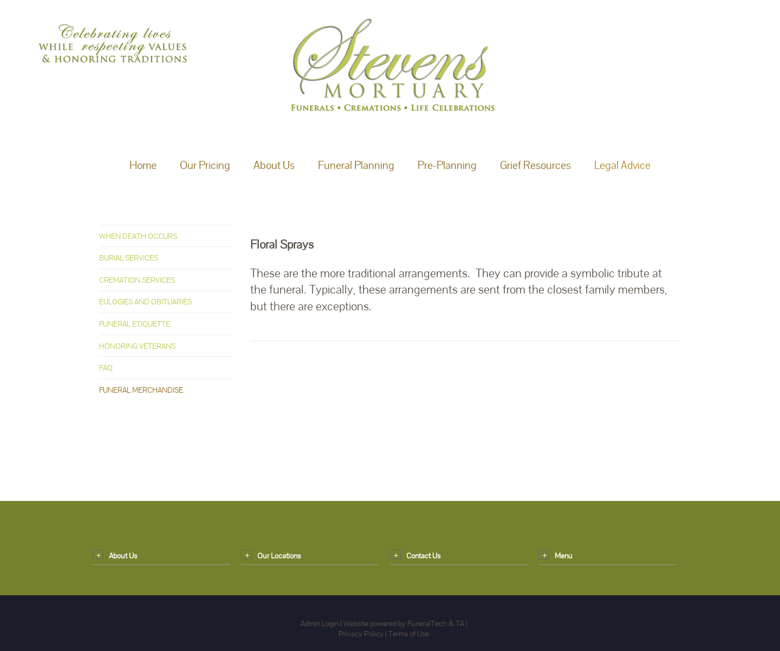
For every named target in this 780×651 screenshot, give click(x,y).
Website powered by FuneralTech (395, 623)
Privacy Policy (361, 634)
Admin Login (320, 623)
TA (460, 623)
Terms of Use (408, 634)
